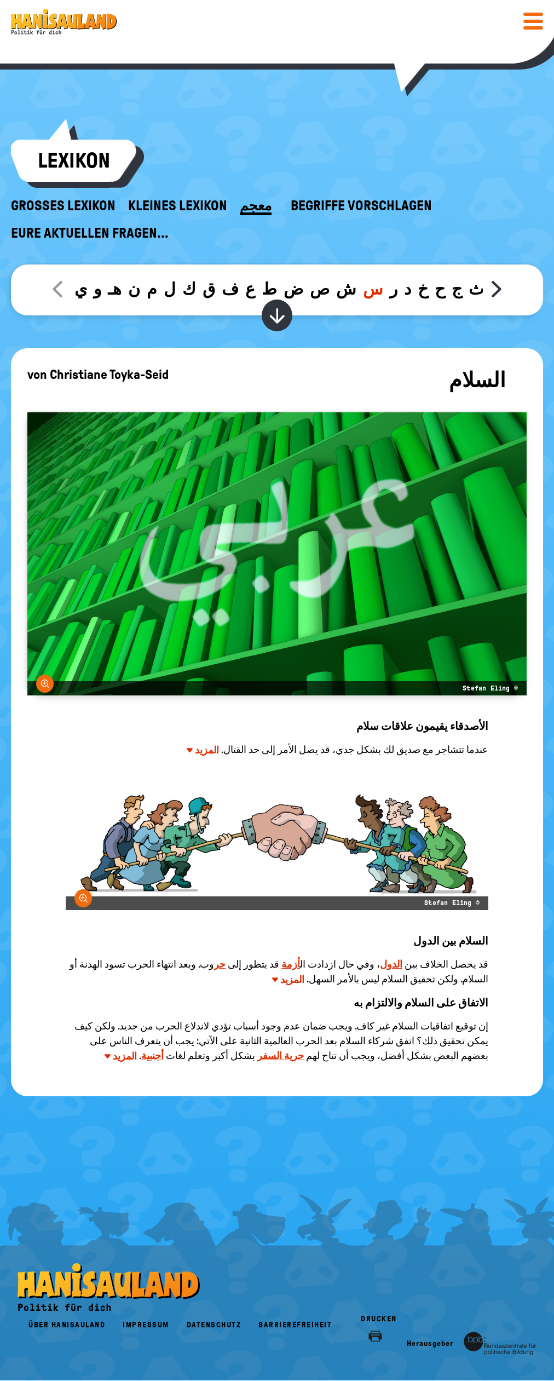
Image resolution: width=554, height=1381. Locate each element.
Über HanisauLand (66, 1325)
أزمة (290, 964)
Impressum (146, 1325)
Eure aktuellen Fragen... (90, 233)
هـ (115, 289)
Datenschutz (214, 1325)
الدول (391, 964)
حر (220, 964)
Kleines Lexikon (177, 206)
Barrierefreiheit (295, 1325)
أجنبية (152, 1055)
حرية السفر (280, 1055)
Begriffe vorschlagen (361, 206)
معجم (256, 206)
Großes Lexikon (63, 206)
